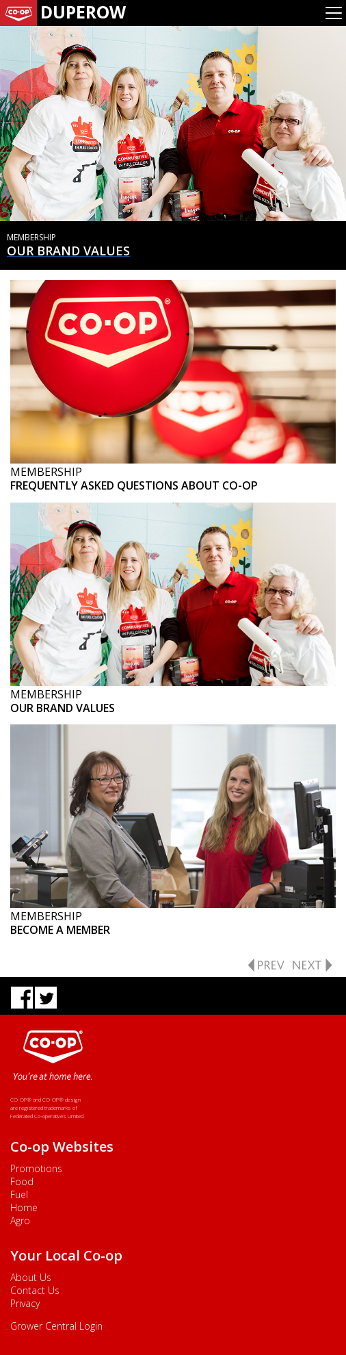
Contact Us (34, 1290)
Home (24, 1207)
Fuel (19, 1194)
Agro (20, 1220)
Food (22, 1181)
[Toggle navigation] (333, 13)
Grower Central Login (56, 1325)
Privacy (25, 1303)
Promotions (36, 1168)
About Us (30, 1277)
